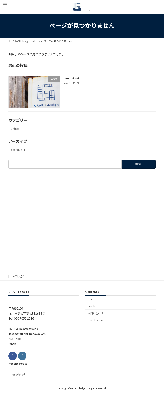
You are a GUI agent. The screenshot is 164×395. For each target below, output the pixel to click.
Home (91, 299)
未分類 (15, 128)
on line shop (97, 320)
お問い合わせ (20, 276)
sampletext (71, 78)
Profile (91, 306)
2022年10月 (18, 150)
